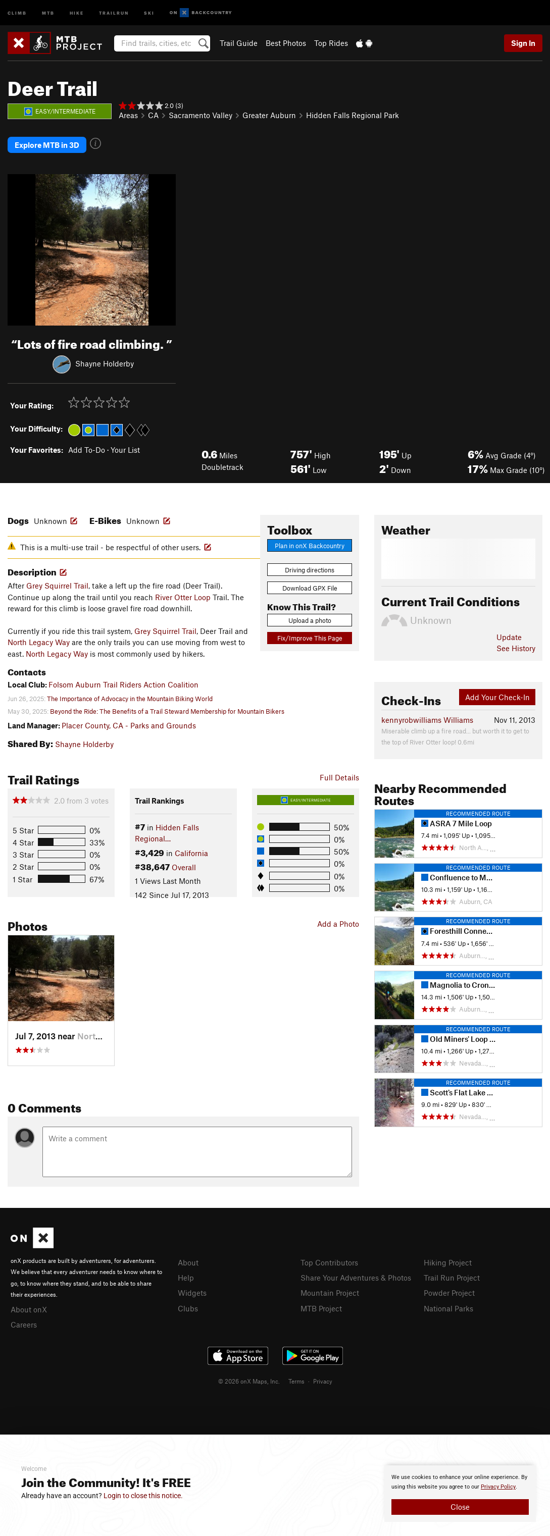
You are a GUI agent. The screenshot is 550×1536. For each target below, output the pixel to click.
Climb (17, 12)
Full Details (339, 775)
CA (153, 115)
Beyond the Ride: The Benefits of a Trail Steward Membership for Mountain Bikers (167, 709)
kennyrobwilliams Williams (427, 717)
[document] (460, 1493)
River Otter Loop (183, 595)
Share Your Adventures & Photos (356, 1275)
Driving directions (309, 568)
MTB (48, 12)
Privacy (322, 1377)
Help (186, 1275)
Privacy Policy (498, 1487)
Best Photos (286, 42)
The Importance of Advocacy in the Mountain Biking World (130, 696)
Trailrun (114, 12)
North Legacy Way (39, 640)
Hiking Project (448, 1259)
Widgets (192, 1289)
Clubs (188, 1304)
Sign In (523, 42)
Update (509, 635)
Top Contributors (329, 1259)
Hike (77, 12)
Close (460, 1506)
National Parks (448, 1304)
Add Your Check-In (497, 695)
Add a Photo (338, 921)
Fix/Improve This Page (309, 636)
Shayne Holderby (104, 361)
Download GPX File (309, 586)
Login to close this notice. (143, 1496)
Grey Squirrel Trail (57, 583)
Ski (149, 12)
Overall (184, 865)
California (191, 850)
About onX (29, 1306)
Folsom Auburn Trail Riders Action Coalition (123, 681)
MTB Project (321, 1304)
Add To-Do (86, 447)
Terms (296, 1377)
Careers (24, 1321)
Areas (128, 115)
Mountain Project (330, 1289)
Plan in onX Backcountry (309, 544)
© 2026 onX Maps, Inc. (249, 1377)
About (188, 1259)
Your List (125, 447)
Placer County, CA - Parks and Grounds (129, 723)
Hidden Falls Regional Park (352, 115)
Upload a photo (309, 618)
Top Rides (331, 42)
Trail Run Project (452, 1275)
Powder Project (449, 1289)
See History (515, 646)
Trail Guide (239, 42)
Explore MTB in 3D (47, 143)
